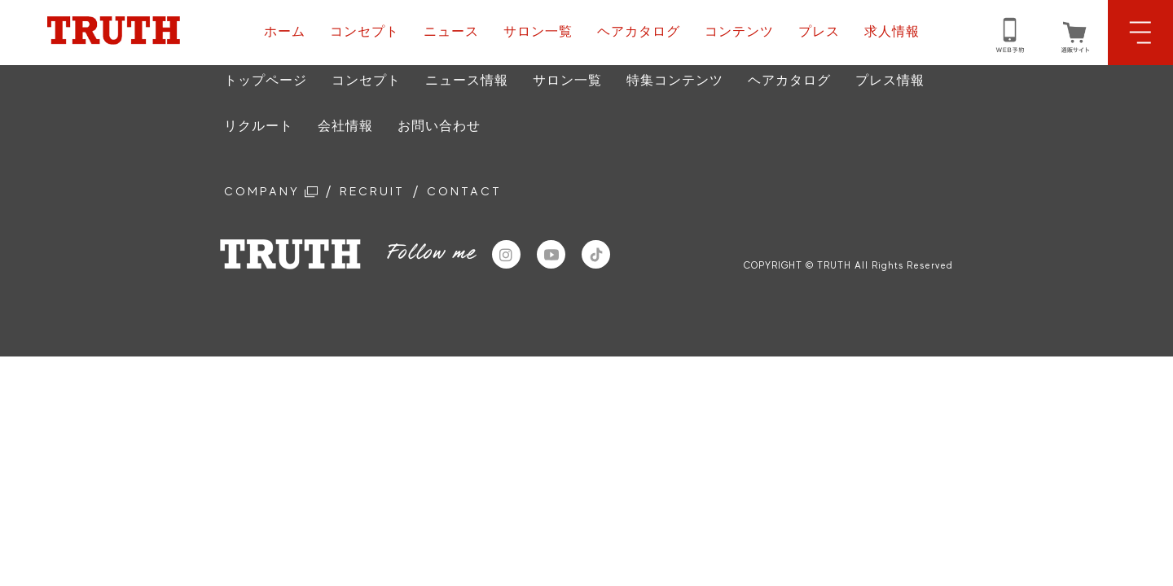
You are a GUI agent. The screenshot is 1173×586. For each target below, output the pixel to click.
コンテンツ (739, 31)
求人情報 (892, 31)
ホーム (284, 31)
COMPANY (276, 193)
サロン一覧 (538, 31)
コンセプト (364, 31)
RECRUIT (386, 193)
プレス (819, 31)
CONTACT (487, 193)
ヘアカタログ (638, 31)
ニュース (451, 31)
